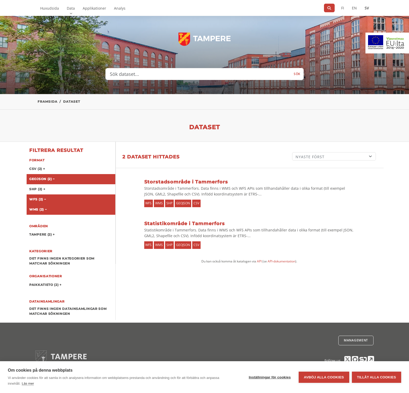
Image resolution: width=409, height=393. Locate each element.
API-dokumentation (281, 261)
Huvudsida (49, 8)
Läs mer (28, 383)
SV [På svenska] (367, 7)
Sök (297, 74)
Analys (119, 8)
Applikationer (94, 8)
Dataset (71, 101)
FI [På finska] (342, 7)
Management (356, 340)
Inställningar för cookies (270, 377)
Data (71, 8)
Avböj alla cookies (324, 377)
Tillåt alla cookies (376, 377)
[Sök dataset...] (198, 74)
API (259, 261)
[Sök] (329, 8)
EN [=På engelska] (354, 7)
